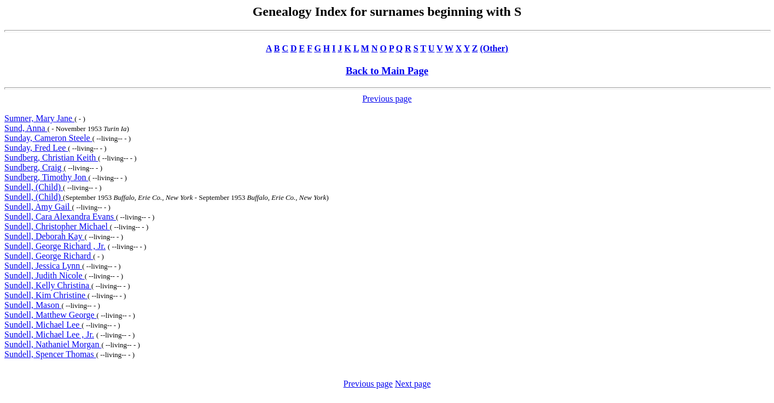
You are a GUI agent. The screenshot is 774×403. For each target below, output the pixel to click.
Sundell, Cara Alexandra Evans (60, 216)
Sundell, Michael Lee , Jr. (49, 334)
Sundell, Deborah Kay (44, 236)
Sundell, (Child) (33, 187)
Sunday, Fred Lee (36, 147)
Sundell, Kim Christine (46, 295)
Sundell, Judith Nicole (44, 275)
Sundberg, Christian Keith (51, 157)
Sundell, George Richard (48, 255)
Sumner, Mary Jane (39, 118)
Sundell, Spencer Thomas (50, 354)
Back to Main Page (387, 70)
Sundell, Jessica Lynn (43, 265)
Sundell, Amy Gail (38, 206)
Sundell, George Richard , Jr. (55, 246)
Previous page (386, 98)
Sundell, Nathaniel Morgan (52, 344)
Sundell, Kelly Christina (47, 285)
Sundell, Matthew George (50, 314)
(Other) (494, 48)
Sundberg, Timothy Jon (46, 177)
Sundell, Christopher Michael (57, 226)
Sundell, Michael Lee (43, 324)
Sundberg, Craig (34, 167)
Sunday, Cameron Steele (48, 138)
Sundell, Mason (32, 305)
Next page (412, 383)
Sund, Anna (26, 128)
